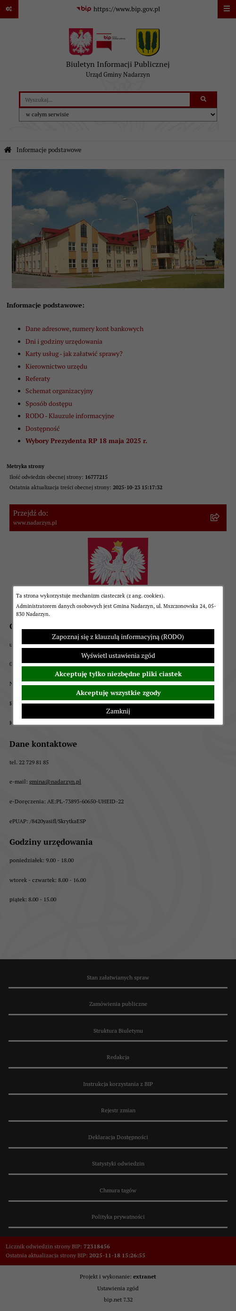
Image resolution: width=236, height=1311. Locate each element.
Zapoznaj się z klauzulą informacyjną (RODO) (118, 636)
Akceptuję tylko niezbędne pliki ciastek (118, 674)
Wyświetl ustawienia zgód (118, 655)
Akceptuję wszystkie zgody (118, 692)
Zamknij (118, 711)
